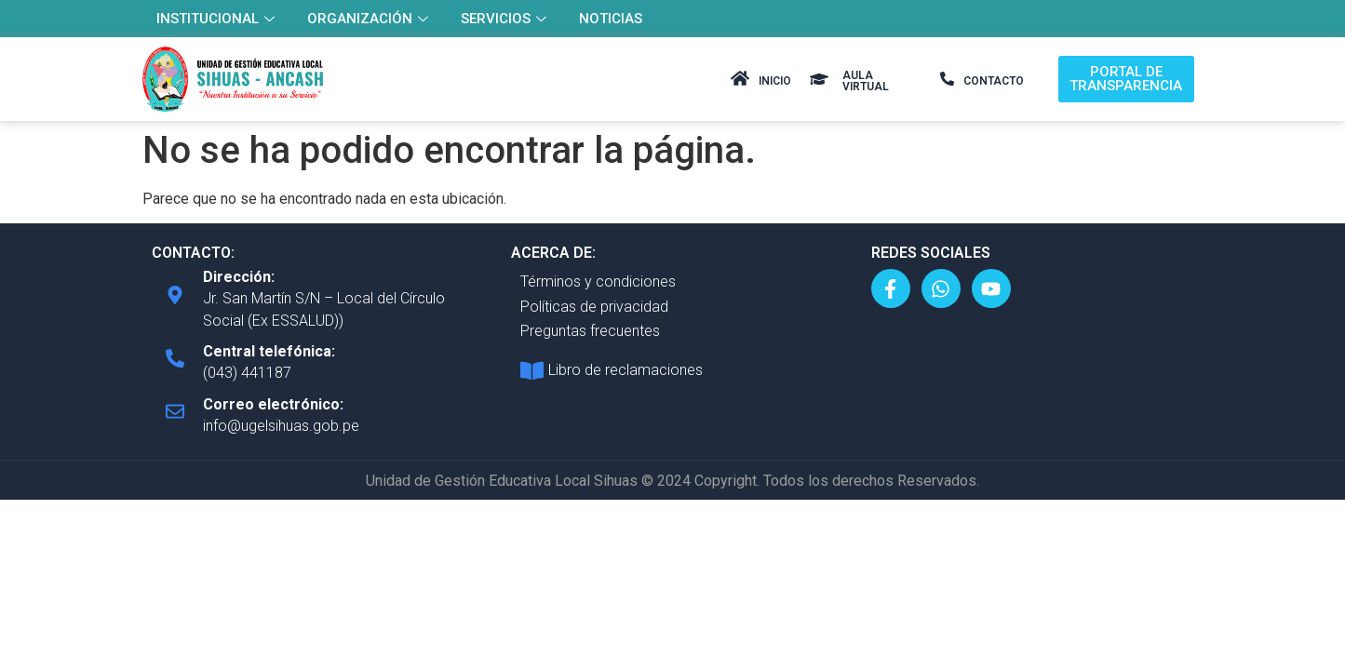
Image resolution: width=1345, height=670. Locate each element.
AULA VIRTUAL (865, 81)
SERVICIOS (506, 18)
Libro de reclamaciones (625, 370)
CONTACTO (993, 80)
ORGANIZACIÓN (370, 18)
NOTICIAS (610, 18)
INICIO (775, 80)
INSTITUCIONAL (217, 18)
